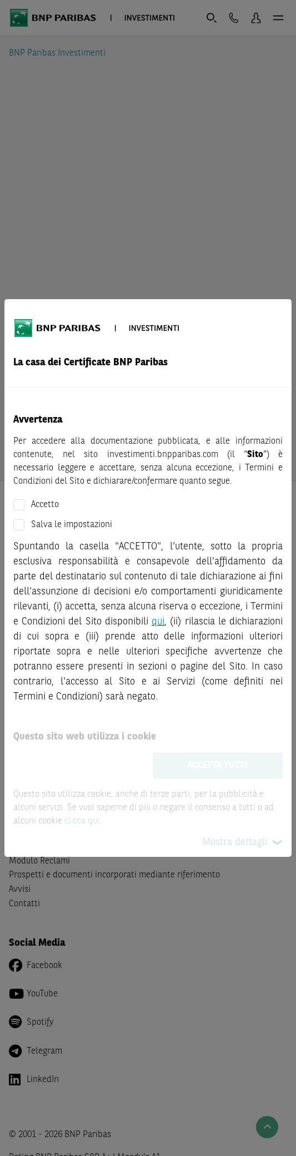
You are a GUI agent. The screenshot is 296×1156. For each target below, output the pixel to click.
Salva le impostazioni (71, 524)
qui (158, 622)
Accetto (45, 504)
